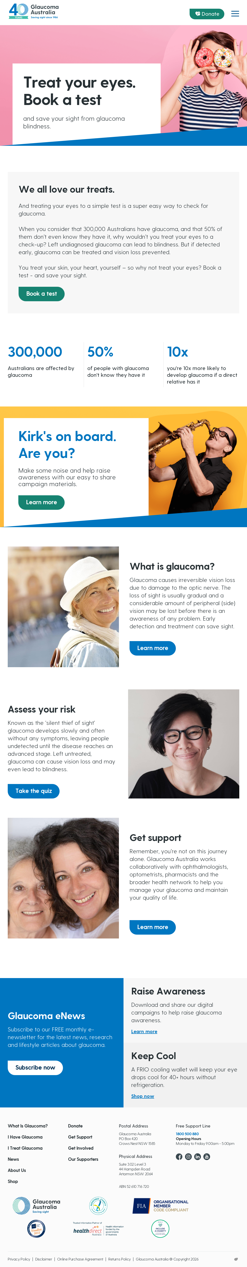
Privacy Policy (19, 1259)
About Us (17, 1171)
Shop (13, 1182)
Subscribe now (35, 1068)
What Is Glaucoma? (28, 1126)
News (13, 1159)
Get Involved (80, 1148)
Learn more (41, 502)
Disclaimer (43, 1259)
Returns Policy (119, 1259)
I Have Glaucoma (25, 1137)
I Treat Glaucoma (25, 1148)
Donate (211, 14)
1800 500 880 (187, 1134)
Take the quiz (33, 791)
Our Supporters (83, 1159)
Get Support (80, 1137)
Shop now (142, 1096)
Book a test (41, 294)
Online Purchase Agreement (80, 1259)
